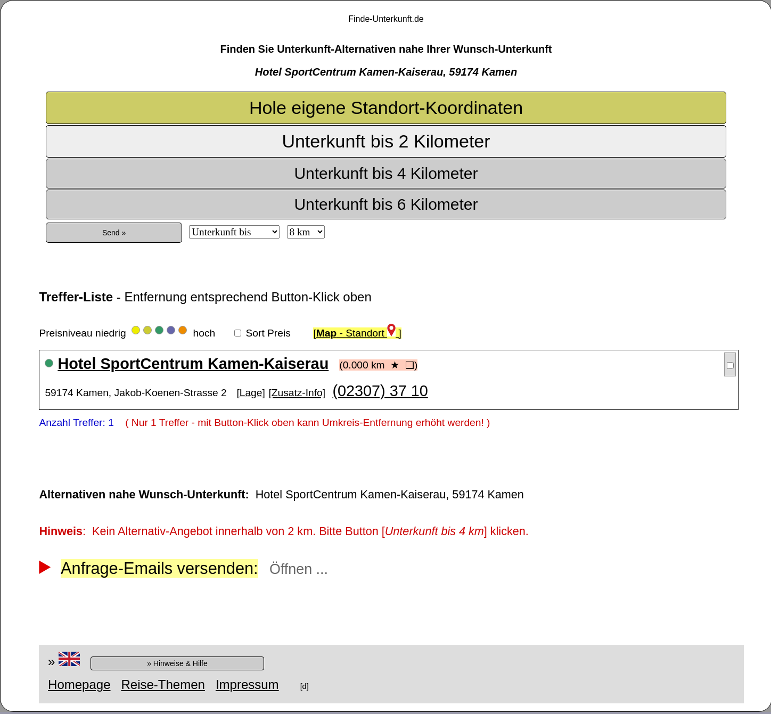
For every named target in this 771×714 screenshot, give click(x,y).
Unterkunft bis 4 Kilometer (386, 173)
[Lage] (250, 392)
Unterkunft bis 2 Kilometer (386, 141)
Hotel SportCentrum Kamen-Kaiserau (193, 363)
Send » (114, 232)
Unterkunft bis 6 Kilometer (386, 204)
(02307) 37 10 (380, 390)
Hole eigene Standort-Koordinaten (386, 107)
